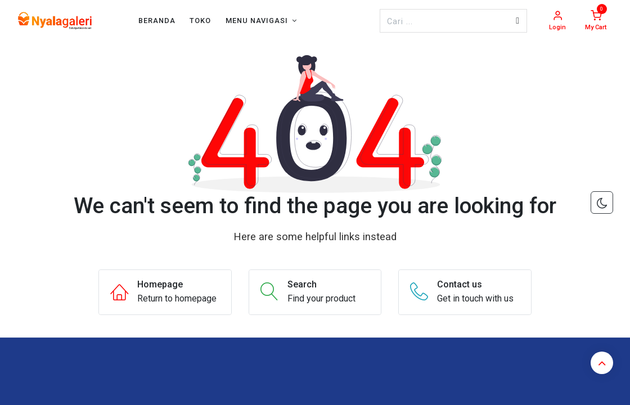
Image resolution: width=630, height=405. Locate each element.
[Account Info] (557, 21)
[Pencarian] (517, 21)
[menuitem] (157, 20)
